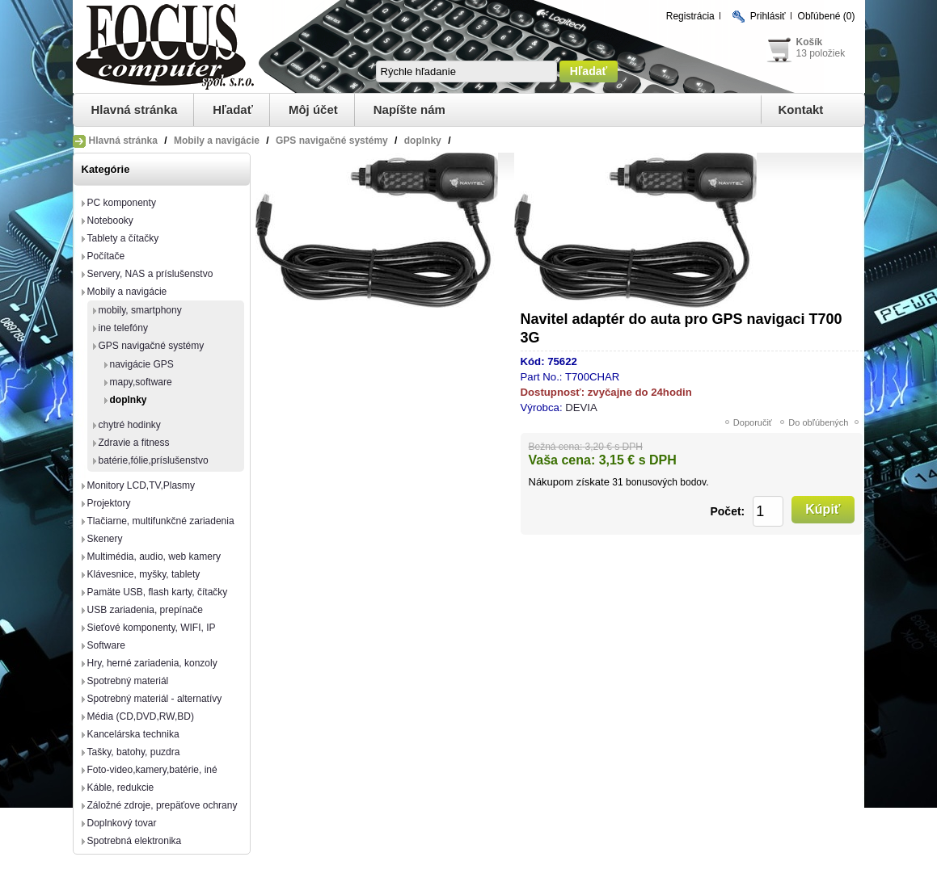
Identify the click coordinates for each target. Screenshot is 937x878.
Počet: (727, 511)
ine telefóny (123, 328)
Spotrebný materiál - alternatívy (154, 698)
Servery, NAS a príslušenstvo (150, 273)
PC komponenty (121, 202)
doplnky (128, 399)
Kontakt (801, 109)
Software (106, 645)
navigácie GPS (142, 364)
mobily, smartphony (140, 310)
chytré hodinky (130, 425)
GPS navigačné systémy (152, 345)
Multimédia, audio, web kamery (154, 556)
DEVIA (581, 407)
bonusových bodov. (667, 482)
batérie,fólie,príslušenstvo (154, 460)
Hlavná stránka (134, 109)
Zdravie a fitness (134, 442)
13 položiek (821, 53)
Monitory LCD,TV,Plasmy (141, 485)
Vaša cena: (562, 460)
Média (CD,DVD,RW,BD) (140, 716)
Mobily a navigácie (127, 291)
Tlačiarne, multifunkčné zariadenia (160, 521)
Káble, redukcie (120, 787)
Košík (809, 42)
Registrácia (690, 16)
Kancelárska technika (133, 734)
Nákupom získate (569, 482)
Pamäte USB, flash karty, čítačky (157, 592)
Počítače (106, 256)
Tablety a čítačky (123, 238)
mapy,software (141, 382)
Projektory (109, 503)
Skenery (105, 538)
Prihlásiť (768, 16)
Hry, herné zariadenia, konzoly (152, 663)
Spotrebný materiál (128, 681)
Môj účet (313, 109)
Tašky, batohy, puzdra (133, 752)
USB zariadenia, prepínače (145, 609)
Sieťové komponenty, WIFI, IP (151, 627)
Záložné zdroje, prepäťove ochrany (162, 805)
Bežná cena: (556, 446)
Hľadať (233, 109)
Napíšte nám (409, 109)
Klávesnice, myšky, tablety (143, 574)
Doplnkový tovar (122, 823)
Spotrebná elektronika (134, 840)
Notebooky (110, 220)
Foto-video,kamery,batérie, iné (152, 769)
